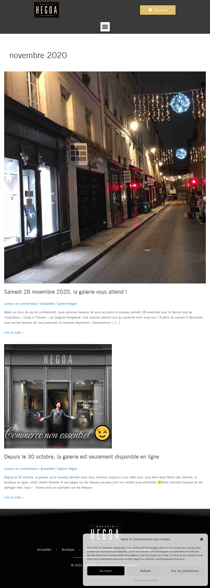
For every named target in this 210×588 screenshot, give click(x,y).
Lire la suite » (13, 332)
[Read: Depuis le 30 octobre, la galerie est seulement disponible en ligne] (58, 396)
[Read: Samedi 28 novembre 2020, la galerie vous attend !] (105, 177)
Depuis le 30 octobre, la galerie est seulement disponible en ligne (81, 456)
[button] (202, 539)
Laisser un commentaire (21, 303)
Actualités (47, 303)
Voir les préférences (185, 571)
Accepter (106, 571)
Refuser (145, 571)
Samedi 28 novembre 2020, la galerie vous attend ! (65, 291)
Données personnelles (145, 580)
